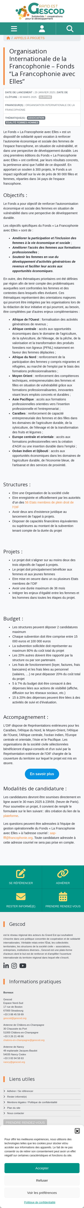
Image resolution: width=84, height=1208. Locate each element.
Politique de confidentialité (39, 1202)
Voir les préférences (42, 1193)
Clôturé (45, 97)
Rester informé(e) (17, 1096)
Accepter (42, 1168)
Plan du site (13, 1107)
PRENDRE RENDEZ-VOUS (25, 1122)
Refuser (42, 1180)
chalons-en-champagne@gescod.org (24, 1040)
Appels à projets (29, 38)
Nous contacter (15, 1113)
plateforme (10, 816)
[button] (77, 1130)
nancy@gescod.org (14, 1062)
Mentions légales (16, 1102)
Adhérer (11, 1091)
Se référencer (25, 1091)
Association (36, 117)
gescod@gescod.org (14, 1018)
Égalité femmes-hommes (22, 122)
